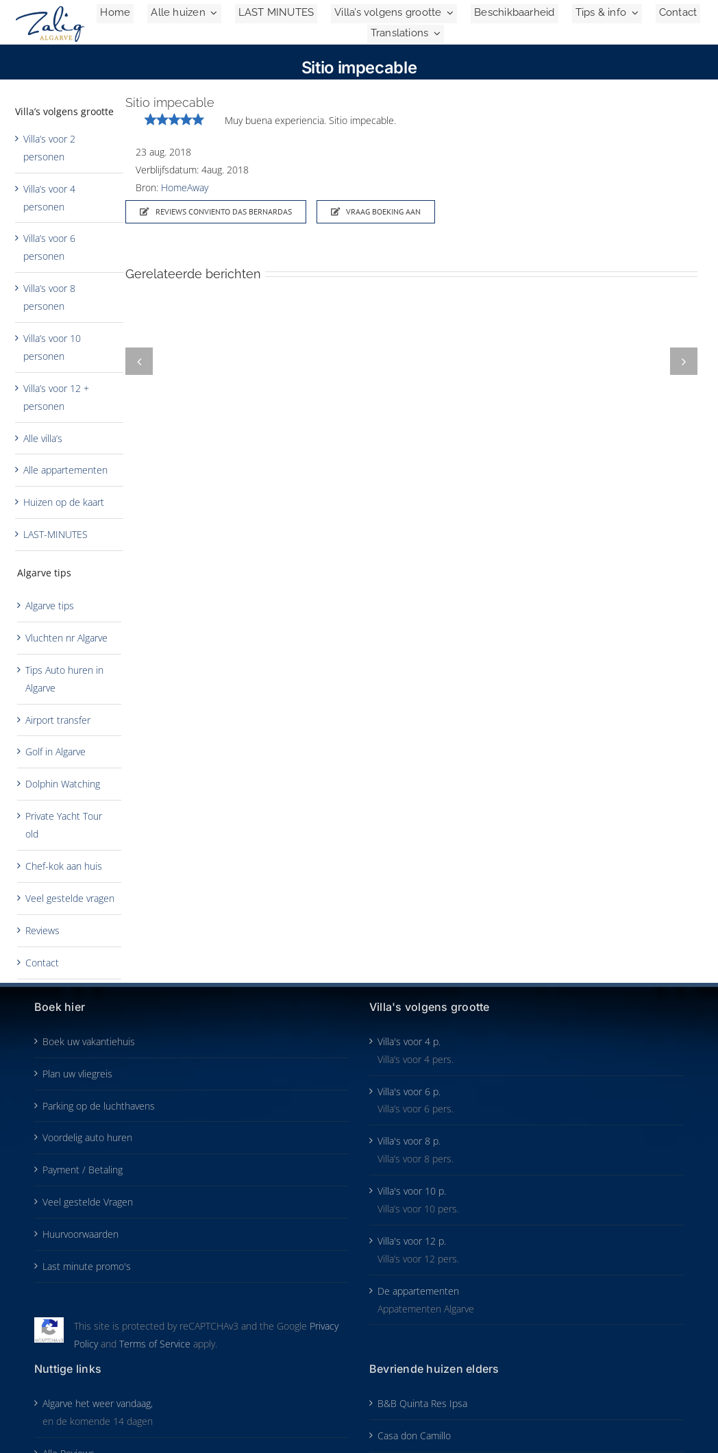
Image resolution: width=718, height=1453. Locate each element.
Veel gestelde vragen (69, 898)
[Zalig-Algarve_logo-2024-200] (50, 10)
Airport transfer (57, 719)
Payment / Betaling (82, 1169)
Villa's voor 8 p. (409, 1140)
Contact (42, 962)
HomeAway (184, 187)
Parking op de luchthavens (98, 1105)
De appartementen (418, 1290)
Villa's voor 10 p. (411, 1190)
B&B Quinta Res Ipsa (422, 1403)
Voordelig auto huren (87, 1137)
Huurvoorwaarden (80, 1234)
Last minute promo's (86, 1266)
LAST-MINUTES (55, 534)
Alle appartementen (65, 469)
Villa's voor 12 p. (411, 1240)
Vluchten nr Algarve (66, 637)
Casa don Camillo (414, 1435)
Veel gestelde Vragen (87, 1201)
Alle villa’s (42, 438)
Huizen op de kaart (63, 502)
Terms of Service (154, 1343)
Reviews (42, 930)
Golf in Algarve (55, 751)
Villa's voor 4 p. (409, 1041)
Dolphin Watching (62, 783)
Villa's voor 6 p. (409, 1091)
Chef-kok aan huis (63, 865)
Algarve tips (49, 605)
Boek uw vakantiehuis (88, 1041)
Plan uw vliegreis (77, 1073)
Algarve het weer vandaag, (97, 1403)
